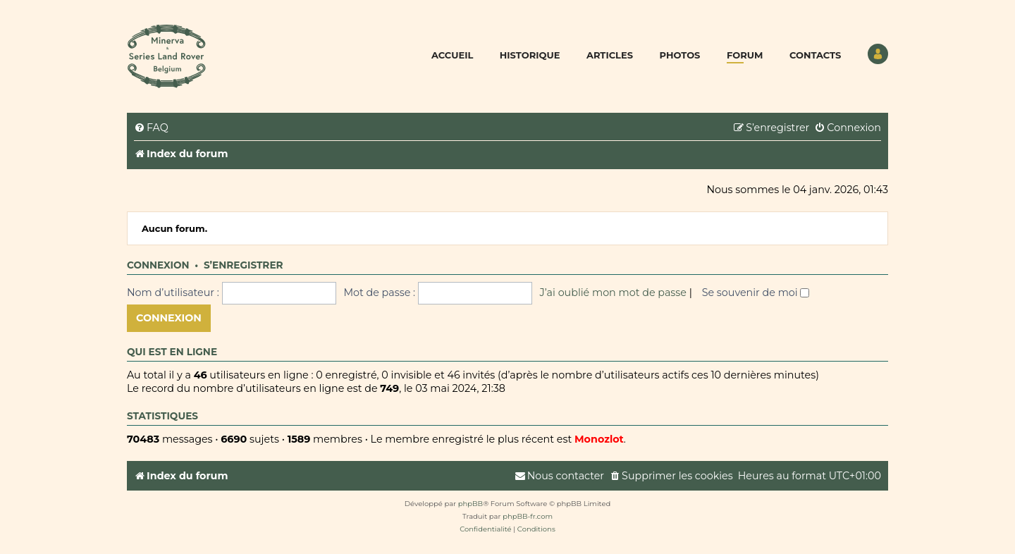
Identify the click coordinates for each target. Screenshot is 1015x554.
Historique (530, 55)
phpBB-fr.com (528, 516)
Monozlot (599, 439)
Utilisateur (878, 54)
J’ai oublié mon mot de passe (613, 292)
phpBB (470, 503)
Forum (745, 55)
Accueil (452, 55)
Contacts (815, 55)
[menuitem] (151, 128)
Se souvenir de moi (756, 292)
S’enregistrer (243, 265)
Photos (680, 55)
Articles (609, 55)
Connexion (158, 265)
